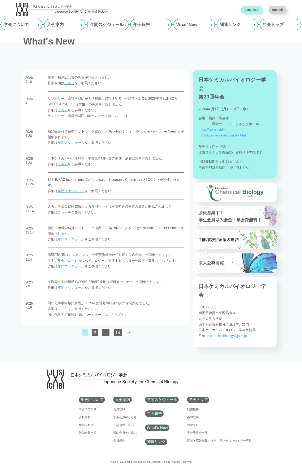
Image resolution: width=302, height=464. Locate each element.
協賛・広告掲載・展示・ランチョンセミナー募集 (219, 440)
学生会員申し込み (125, 417)
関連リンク (230, 24)
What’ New (186, 24)
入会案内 (55, 24)
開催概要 (193, 409)
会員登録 (119, 409)
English (277, 9)
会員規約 (119, 440)
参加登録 (193, 417)
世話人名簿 (86, 425)
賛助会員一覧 (87, 432)
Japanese (251, 9)
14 (117, 332)
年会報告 (141, 24)
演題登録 (193, 425)
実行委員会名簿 (197, 432)
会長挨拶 (85, 417)
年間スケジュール (107, 24)
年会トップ (273, 24)
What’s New (157, 428)
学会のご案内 (87, 409)
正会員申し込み (123, 425)
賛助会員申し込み (125, 432)
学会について (16, 24)
